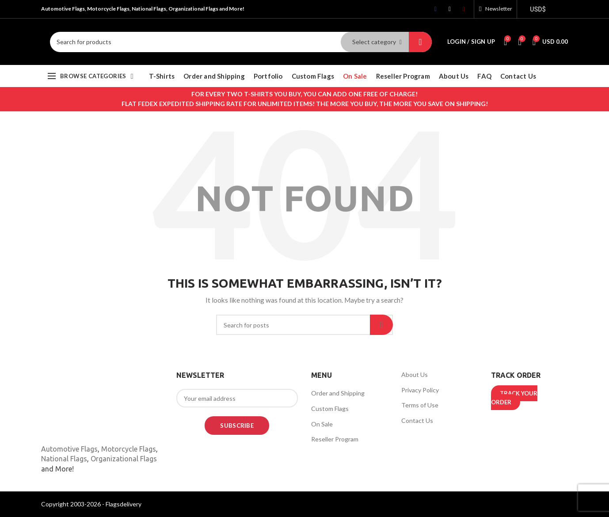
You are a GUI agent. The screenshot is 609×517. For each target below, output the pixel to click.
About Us (414, 374)
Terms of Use (419, 405)
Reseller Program (334, 439)
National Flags (64, 459)
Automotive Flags (69, 449)
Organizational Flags (124, 459)
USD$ (538, 9)
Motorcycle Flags (128, 449)
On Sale (322, 424)
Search (420, 42)
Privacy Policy (420, 390)
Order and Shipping (338, 393)
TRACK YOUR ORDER (514, 398)
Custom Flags (330, 408)
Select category (374, 42)
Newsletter (498, 8)
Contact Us (417, 420)
